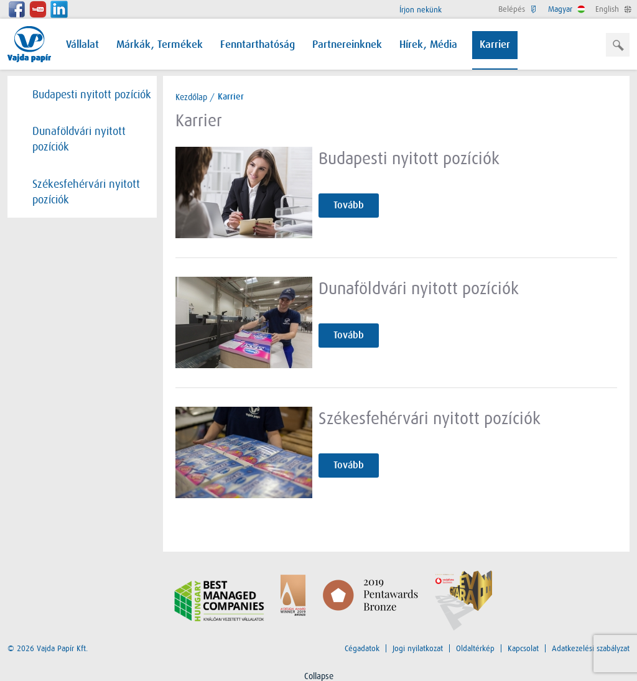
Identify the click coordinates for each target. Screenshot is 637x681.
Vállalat (82, 45)
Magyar (565, 9)
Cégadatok (362, 648)
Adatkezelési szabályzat (591, 648)
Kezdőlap (191, 97)
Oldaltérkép (475, 648)
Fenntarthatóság (257, 45)
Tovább (348, 205)
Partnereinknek (347, 45)
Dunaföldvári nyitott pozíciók (73, 139)
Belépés (517, 9)
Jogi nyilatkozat (418, 648)
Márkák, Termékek (159, 45)
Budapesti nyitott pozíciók (85, 94)
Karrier (495, 45)
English (612, 9)
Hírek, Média (428, 45)
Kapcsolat (523, 648)
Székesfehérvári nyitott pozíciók (80, 191)
